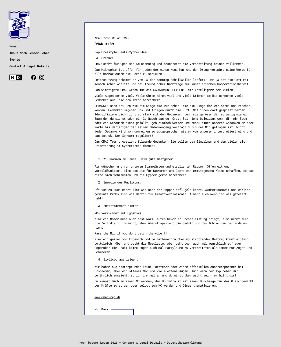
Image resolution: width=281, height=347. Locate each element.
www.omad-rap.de (108, 297)
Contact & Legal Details (29, 66)
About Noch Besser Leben (29, 53)
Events (14, 59)
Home (12, 46)
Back (104, 309)
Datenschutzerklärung (184, 342)
